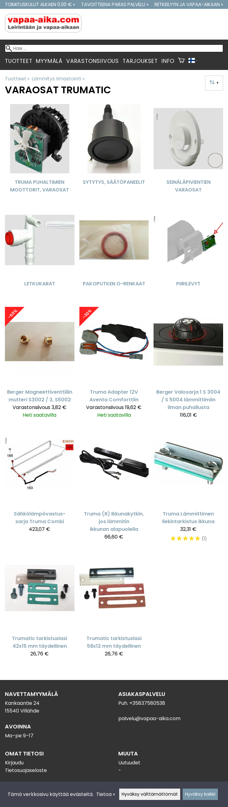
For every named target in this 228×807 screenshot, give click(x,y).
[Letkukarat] (39, 253)
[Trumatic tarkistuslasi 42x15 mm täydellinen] (39, 607)
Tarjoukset (140, 61)
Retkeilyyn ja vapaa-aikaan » (188, 4)
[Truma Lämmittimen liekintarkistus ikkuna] (188, 488)
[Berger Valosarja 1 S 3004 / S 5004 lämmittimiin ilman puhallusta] (188, 365)
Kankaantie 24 (22, 703)
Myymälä (49, 61)
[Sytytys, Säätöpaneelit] (114, 152)
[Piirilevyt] (188, 253)
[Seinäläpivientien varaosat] (188, 152)
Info (168, 61)
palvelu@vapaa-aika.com (149, 718)
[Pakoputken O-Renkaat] (114, 253)
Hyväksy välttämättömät (150, 794)
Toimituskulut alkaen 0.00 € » (40, 4)
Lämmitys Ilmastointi (58, 78)
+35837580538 (147, 703)
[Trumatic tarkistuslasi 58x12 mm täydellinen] (114, 607)
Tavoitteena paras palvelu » (115, 4)
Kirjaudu (14, 762)
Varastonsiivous (92, 61)
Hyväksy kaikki (200, 794)
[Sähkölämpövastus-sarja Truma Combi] (39, 488)
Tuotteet (18, 61)
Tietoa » (105, 794)
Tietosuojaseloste (26, 770)
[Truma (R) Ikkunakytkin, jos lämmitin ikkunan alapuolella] (114, 488)
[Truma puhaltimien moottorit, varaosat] (39, 152)
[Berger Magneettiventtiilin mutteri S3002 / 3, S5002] (39, 365)
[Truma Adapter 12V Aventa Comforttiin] (114, 365)
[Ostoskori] (181, 61)
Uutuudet (129, 762)
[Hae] (114, 48)
